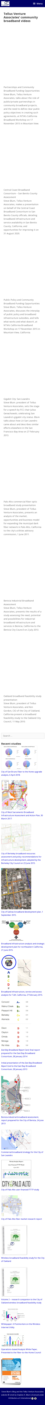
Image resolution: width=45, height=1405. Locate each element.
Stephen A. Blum (23, 1395)
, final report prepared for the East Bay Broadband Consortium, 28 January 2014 (20, 1053)
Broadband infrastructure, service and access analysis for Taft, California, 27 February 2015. (22, 991)
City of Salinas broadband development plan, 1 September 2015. (22, 911)
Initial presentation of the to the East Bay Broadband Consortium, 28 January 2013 (21, 1066)
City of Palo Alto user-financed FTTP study (20, 1189)
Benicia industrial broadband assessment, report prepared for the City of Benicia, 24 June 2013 (22, 1120)
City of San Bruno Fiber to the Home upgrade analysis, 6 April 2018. (21, 771)
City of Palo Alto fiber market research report (21, 1219)
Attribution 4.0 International (22, 1398)
